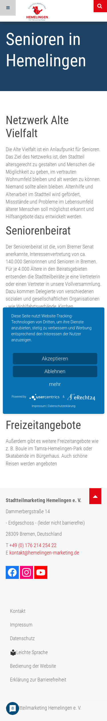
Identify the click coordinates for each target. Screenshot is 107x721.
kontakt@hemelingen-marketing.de (44, 553)
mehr (55, 384)
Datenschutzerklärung (61, 406)
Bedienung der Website (33, 666)
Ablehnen (55, 371)
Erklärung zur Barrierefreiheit (38, 680)
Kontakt (17, 611)
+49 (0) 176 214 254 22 (32, 545)
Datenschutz (22, 638)
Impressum (21, 625)
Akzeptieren (55, 358)
